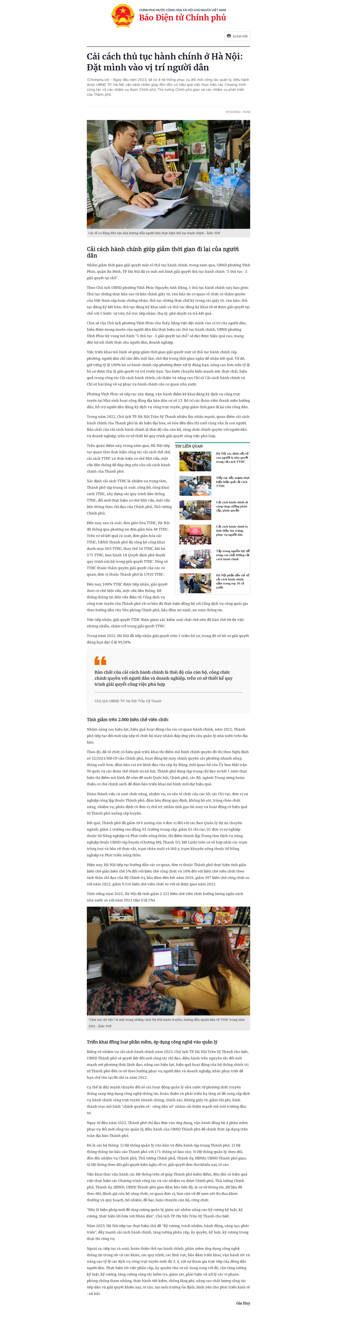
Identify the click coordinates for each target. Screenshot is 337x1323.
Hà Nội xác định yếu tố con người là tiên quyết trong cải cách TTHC (232, 457)
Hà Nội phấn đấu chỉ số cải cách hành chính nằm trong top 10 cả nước (232, 581)
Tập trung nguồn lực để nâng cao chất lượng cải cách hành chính (233, 555)
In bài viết (237, 36)
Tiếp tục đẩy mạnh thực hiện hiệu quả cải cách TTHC (233, 482)
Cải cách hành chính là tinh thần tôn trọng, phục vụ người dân (232, 530)
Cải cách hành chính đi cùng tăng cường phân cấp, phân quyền (232, 506)
